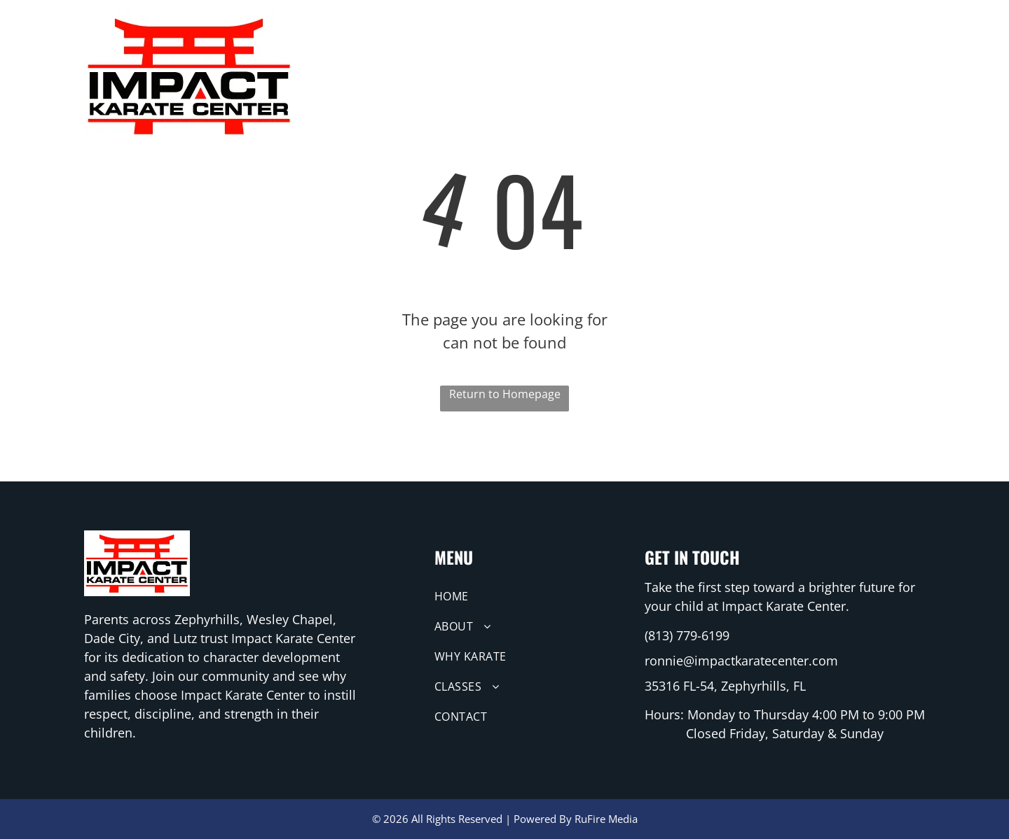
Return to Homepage (505, 394)
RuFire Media (606, 819)
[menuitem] (504, 45)
